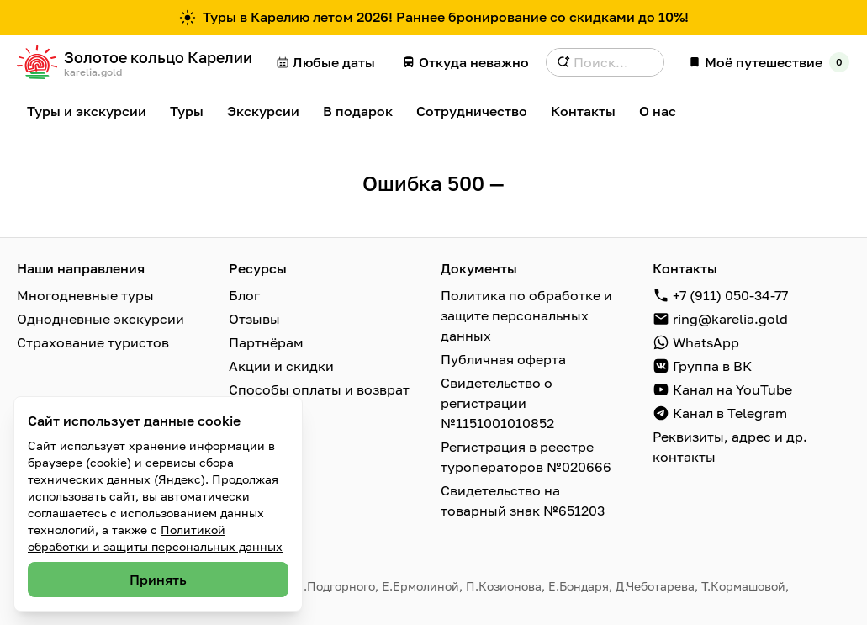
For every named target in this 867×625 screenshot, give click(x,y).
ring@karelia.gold (730, 318)
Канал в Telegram (730, 413)
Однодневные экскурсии (100, 318)
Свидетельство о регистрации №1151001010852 (497, 403)
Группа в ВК (712, 366)
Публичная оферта (503, 359)
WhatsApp (706, 342)
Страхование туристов (93, 342)
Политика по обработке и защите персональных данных (526, 315)
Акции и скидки (281, 366)
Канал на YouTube (732, 389)
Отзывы (254, 318)
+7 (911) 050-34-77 (730, 295)
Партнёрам (266, 342)
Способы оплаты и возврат (319, 389)
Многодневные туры (85, 295)
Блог (244, 295)
